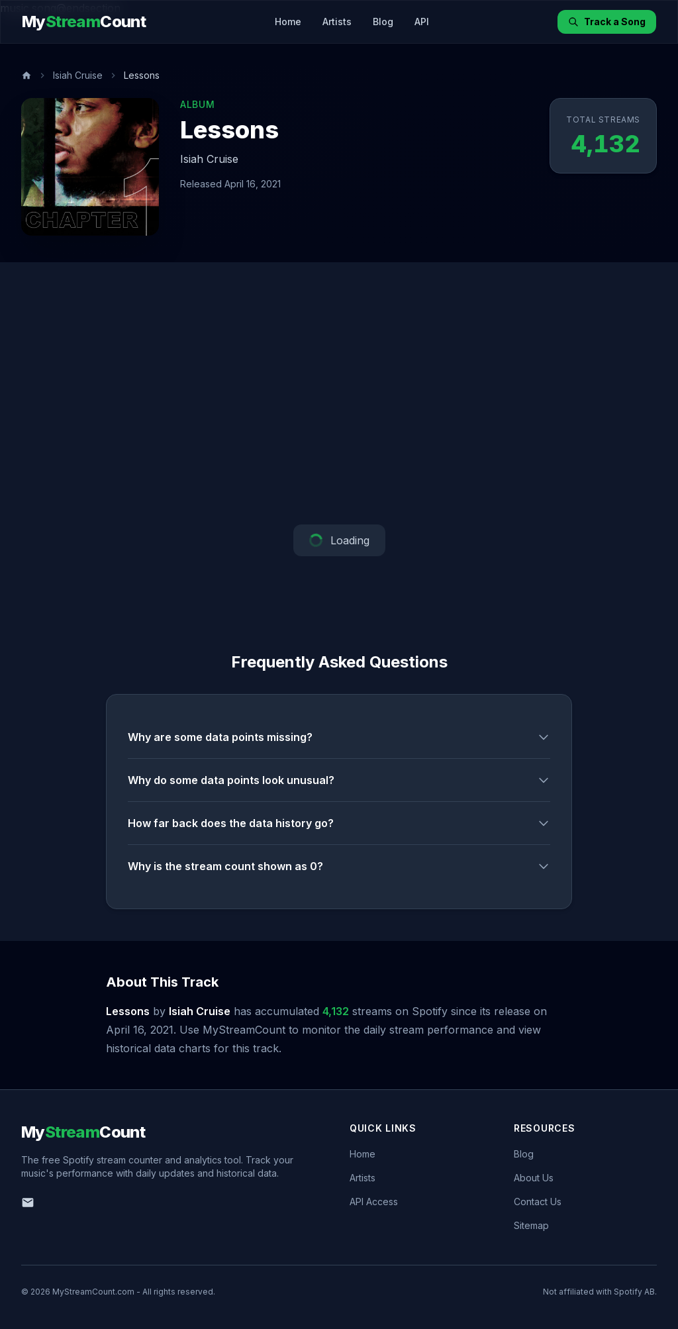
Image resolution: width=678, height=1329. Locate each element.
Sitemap (531, 1225)
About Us (534, 1177)
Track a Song (607, 21)
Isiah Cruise (78, 75)
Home (288, 21)
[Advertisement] (339, 393)
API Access (374, 1201)
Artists (337, 21)
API (421, 21)
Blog (383, 21)
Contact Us (537, 1201)
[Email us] (27, 1202)
